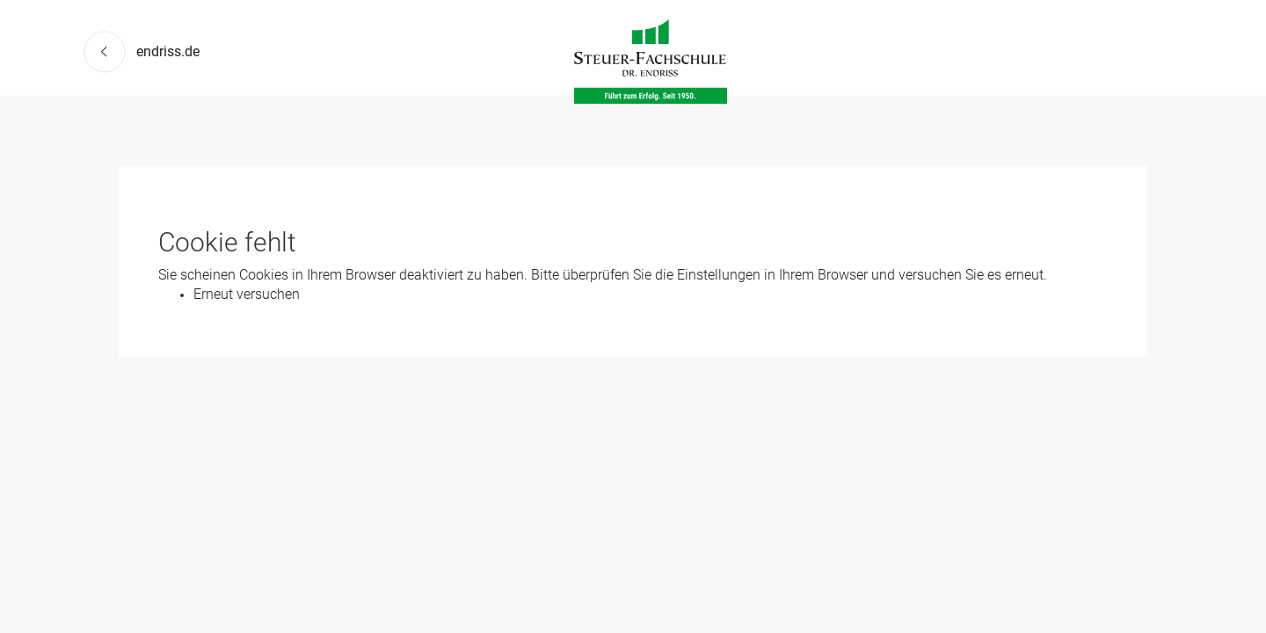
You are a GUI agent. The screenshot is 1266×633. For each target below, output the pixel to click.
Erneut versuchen (246, 294)
